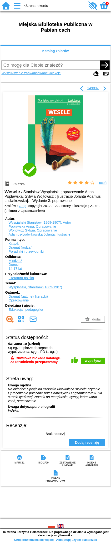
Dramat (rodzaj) (20, 247)
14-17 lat (15, 269)
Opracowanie (19, 300)
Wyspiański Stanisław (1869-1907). (40, 222)
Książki (14, 244)
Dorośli (14, 264)
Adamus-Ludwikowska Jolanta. (39, 234)
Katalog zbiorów (55, 51)
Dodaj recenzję (87, 442)
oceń (102, 183)
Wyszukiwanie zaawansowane (24, 73)
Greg (22, 206)
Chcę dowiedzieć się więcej (34, 540)
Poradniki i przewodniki (26, 251)
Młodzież (15, 261)
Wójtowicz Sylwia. (33, 230)
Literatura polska (21, 278)
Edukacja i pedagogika (26, 309)
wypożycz (93, 361)
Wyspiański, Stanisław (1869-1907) (35, 287)
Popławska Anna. (32, 226)
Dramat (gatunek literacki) (28, 296)
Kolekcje (54, 73)
